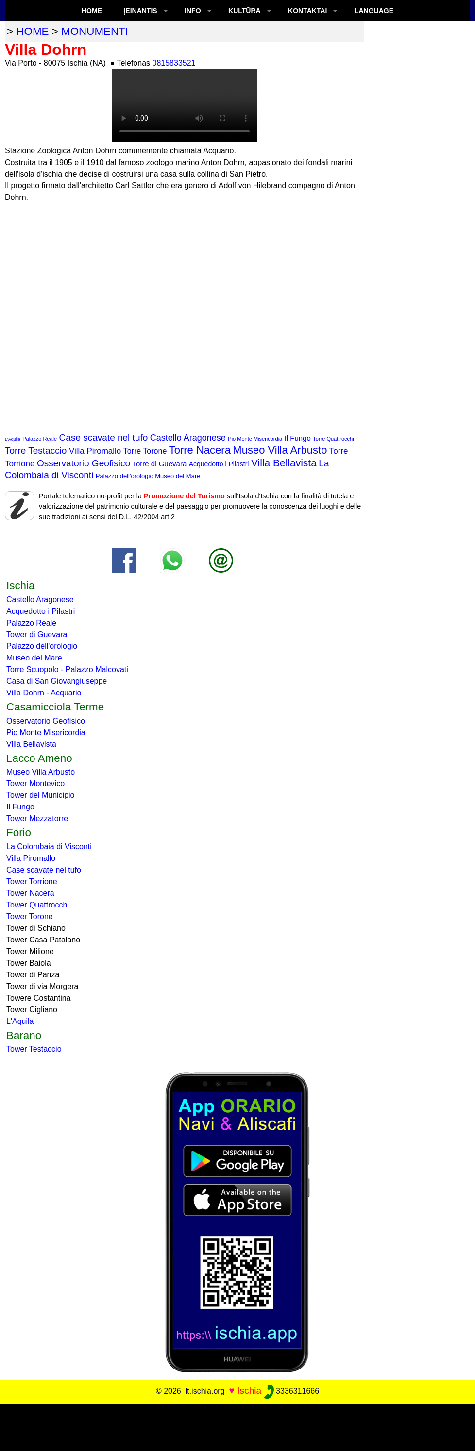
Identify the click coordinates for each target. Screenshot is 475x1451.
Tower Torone (29, 916)
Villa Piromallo (95, 451)
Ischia (249, 1390)
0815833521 (174, 63)
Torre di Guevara (160, 464)
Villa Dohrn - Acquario (43, 693)
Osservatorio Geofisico (83, 463)
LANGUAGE (374, 11)
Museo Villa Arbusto (280, 450)
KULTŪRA (244, 11)
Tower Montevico (35, 783)
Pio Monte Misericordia (255, 439)
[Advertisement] (237, 1426)
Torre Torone (145, 451)
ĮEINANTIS (140, 11)
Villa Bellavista (284, 462)
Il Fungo (298, 438)
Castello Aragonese (188, 438)
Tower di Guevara (36, 634)
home (32, 31)
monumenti (94, 31)
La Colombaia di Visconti (49, 846)
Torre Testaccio (36, 450)
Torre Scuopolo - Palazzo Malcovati (67, 669)
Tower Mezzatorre (37, 818)
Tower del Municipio (40, 795)
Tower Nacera (30, 893)
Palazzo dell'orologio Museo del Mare (148, 475)
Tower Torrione (31, 881)
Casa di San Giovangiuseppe (56, 681)
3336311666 (291, 1391)
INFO (193, 11)
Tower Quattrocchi (37, 905)
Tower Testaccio (34, 1049)
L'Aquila (12, 439)
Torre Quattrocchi (333, 439)
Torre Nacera (200, 450)
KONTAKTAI (307, 11)
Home (92, 11)
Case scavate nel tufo (103, 437)
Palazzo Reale (39, 439)
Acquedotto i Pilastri (219, 464)
